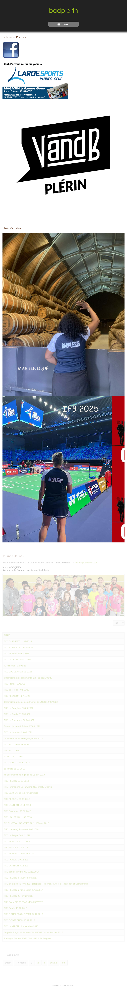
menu (63, 24)
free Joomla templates (64, 985)
